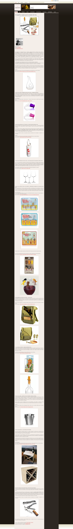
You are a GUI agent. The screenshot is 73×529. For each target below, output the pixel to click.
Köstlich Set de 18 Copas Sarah (26, 168)
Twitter (57, 0)
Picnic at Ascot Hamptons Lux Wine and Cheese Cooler (27, 304)
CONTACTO (26, 2)
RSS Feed (53, 0)
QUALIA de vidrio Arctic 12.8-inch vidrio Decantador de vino (27, 71)
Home (16, 2)
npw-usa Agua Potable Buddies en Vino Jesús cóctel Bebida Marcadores (29, 194)
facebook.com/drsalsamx (19, 48)
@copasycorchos (27, 523)
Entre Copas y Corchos (30, 522)
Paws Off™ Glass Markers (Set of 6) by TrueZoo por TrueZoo (27, 254)
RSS (18, 2)
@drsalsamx (19, 47)
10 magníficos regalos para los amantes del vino (26, 14)
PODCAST (22, 2)
